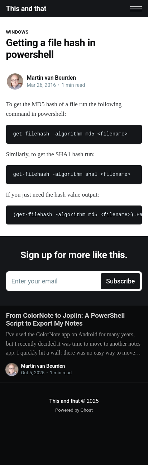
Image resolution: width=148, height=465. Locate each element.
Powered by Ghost (74, 410)
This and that (26, 8)
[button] (136, 9)
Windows (17, 32)
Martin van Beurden (51, 77)
